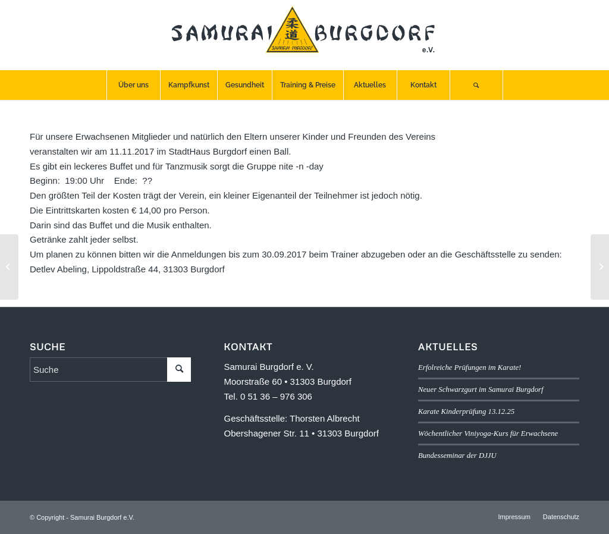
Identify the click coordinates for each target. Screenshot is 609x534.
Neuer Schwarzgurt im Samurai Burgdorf (481, 389)
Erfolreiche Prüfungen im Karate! (469, 367)
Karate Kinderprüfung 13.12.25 (466, 411)
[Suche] (476, 85)
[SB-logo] (304, 35)
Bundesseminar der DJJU (457, 455)
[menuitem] (133, 85)
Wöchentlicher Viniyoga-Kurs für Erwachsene (488, 433)
